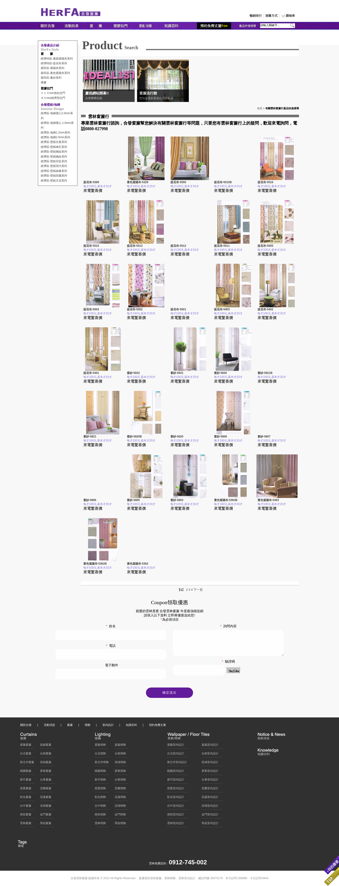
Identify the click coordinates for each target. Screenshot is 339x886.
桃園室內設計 (175, 772)
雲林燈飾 (100, 824)
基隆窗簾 (25, 746)
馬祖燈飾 (120, 824)
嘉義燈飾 (120, 746)
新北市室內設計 (177, 763)
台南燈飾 (120, 754)
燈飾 (87, 726)
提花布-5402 (265, 309)
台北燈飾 (100, 754)
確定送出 (169, 694)
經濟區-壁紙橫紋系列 (54, 151)
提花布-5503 (91, 309)
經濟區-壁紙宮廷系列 (54, 161)
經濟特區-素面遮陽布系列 (57, 58)
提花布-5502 (135, 309)
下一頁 (198, 589)
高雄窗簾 (45, 763)
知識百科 (131, 726)
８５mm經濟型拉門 (53, 98)
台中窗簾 (25, 807)
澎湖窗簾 (45, 807)
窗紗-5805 (133, 500)
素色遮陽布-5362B (95, 563)
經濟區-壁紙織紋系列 (54, 156)
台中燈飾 (100, 807)
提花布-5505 (265, 245)
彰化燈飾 (100, 798)
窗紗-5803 (176, 500)
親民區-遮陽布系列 (52, 68)
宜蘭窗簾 (45, 789)
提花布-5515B (223, 182)
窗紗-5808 (220, 436)
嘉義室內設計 (210, 746)
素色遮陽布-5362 (137, 563)
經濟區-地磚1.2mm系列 (55, 132)
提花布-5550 (178, 182)
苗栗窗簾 (25, 789)
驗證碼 (228, 666)
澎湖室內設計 (210, 807)
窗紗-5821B (265, 373)
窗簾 (70, 726)
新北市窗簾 (27, 763)
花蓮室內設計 (210, 798)
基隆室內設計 (175, 746)
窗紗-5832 (133, 373)
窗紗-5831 (176, 373)
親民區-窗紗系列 (51, 77)
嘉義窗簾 (45, 746)
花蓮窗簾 (45, 798)
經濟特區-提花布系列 (54, 63)
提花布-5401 (91, 373)
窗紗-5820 (176, 436)
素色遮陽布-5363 (268, 500)
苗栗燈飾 (100, 789)
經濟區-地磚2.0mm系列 (55, 137)
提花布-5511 (222, 245)
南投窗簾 (25, 815)
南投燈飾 (100, 815)
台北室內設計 (175, 754)
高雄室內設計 (210, 763)
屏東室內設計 (210, 772)
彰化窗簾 (25, 798)
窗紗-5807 (264, 436)
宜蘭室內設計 (210, 789)
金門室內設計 (210, 815)
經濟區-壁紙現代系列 (54, 166)
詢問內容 (228, 626)
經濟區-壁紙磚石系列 (54, 147)
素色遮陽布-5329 (137, 182)
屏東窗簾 (45, 772)
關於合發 (26, 726)
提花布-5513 (135, 245)
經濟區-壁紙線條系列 (54, 171)
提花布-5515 (91, 245)
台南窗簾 (45, 754)
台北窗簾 (25, 754)
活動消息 (49, 726)
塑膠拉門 (47, 88)
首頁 (259, 108)
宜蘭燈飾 (120, 789)
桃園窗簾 (25, 772)
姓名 (111, 626)
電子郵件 (111, 665)
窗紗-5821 (89, 436)
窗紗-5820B (134, 436)
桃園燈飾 (100, 772)
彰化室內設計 (175, 798)
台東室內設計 (210, 780)
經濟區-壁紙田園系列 (54, 175)
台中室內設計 (175, 807)
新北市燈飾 (102, 763)
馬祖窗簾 (45, 824)
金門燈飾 (120, 815)
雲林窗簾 (25, 824)
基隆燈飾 (100, 746)
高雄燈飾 (120, 763)
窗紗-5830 (220, 373)
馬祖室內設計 (210, 824)
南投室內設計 (175, 815)
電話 (111, 645)
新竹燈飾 (100, 780)
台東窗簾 (45, 780)
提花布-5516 (265, 182)
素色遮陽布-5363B (225, 500)
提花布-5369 (91, 182)
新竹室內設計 (175, 780)
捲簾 (43, 82)
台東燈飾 (120, 780)
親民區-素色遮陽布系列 (55, 73)
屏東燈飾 (120, 772)
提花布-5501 (178, 309)
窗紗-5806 (89, 500)
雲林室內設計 (175, 824)
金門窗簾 (45, 815)
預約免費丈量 (157, 726)
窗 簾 (47, 54)
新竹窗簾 (25, 780)
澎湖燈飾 (120, 807)
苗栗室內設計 (175, 789)
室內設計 (108, 726)
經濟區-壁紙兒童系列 (54, 142)
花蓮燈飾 (120, 798)
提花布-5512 (178, 245)
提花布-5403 (222, 309)
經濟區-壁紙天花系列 (54, 180)
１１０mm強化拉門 (53, 93)
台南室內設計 (210, 754)
